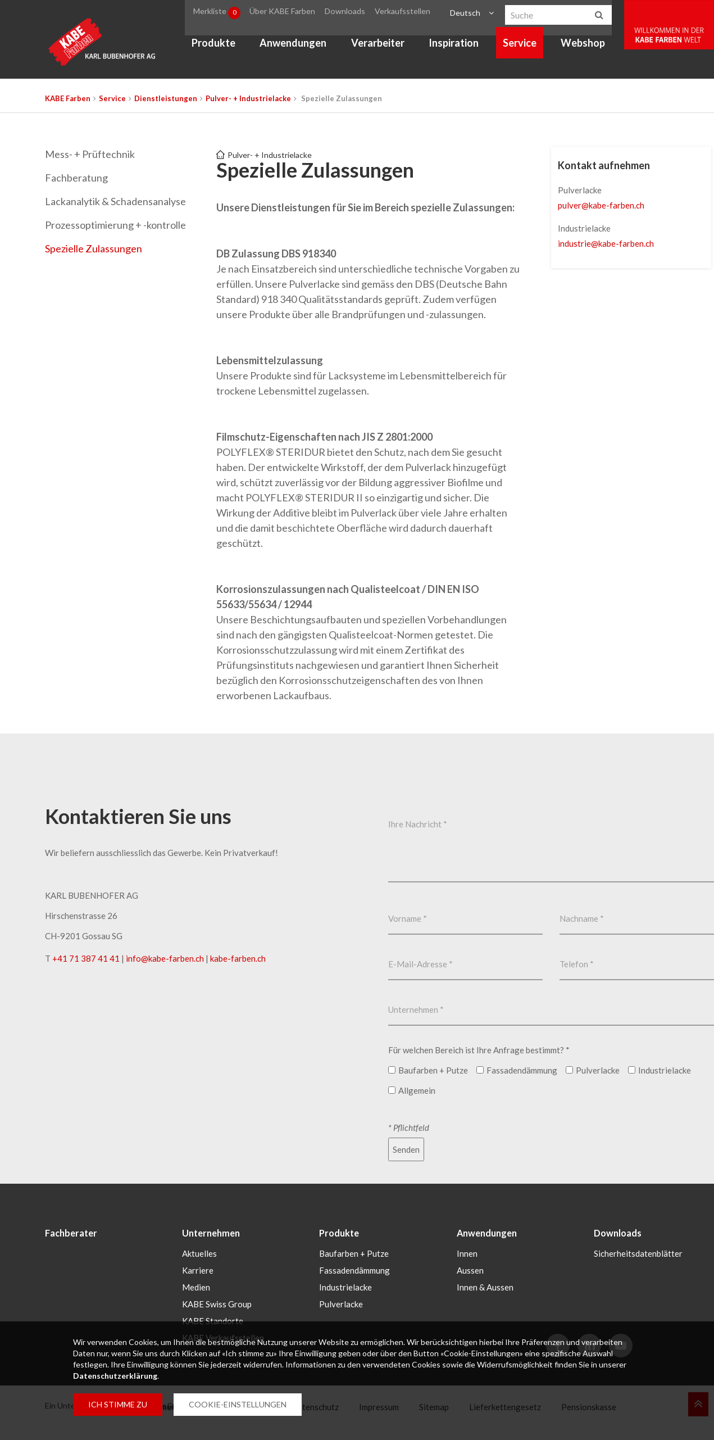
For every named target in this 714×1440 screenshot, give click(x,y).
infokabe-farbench (165, 958)
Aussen (470, 1269)
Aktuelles (199, 1252)
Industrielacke (345, 1286)
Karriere (197, 1269)
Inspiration (460, 48)
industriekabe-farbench (606, 243)
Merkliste (226, 13)
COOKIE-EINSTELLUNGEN (237, 1404)
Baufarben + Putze (354, 1252)
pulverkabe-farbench (601, 205)
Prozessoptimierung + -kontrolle (115, 225)
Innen (467, 1252)
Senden (406, 1149)
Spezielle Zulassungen (93, 248)
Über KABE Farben (294, 13)
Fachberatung (76, 177)
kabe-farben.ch (238, 958)
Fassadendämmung (354, 1269)
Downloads (356, 13)
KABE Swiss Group (217, 1303)
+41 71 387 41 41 (86, 958)
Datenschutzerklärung (115, 1375)
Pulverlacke (341, 1303)
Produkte (220, 48)
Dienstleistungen (165, 98)
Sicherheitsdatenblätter (638, 1252)
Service (526, 48)
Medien (196, 1286)
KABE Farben (67, 98)
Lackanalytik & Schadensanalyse (115, 201)
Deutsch (470, 13)
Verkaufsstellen (411, 13)
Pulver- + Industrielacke (248, 98)
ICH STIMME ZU (117, 1404)
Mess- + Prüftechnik (90, 154)
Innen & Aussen (485, 1286)
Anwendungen (299, 48)
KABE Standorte (212, 1320)
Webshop (589, 48)
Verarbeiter (384, 48)
